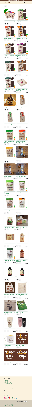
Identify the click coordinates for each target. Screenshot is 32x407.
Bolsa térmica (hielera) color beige (9, 312)
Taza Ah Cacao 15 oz (7, 345)
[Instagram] (5, 398)
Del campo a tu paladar (8, 382)
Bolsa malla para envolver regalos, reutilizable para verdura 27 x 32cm (22, 295)
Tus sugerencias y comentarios (11, 394)
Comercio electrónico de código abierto (23, 403)
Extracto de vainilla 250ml (8, 277)
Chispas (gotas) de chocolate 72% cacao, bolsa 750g (9, 193)
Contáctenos (8, 393)
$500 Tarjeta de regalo (8, 362)
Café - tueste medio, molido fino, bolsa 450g (21, 125)
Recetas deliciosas (7, 385)
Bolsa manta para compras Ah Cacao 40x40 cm (9, 295)
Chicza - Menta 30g (19, 312)
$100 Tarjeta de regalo (20, 345)
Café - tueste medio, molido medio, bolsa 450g (21, 107)
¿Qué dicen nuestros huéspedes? (9, 384)
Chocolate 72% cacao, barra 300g (21, 158)
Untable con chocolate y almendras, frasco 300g (8, 107)
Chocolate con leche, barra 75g (21, 73)
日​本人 (12, 404)
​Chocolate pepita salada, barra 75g (10, 55)
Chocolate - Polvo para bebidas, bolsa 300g (9, 142)
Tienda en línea (6, 381)
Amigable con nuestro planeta (9, 387)
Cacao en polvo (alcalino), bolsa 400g (9, 211)
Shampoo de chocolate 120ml (21, 244)
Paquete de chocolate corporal (21, 227)
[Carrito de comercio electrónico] (24, 3)
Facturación (6, 380)
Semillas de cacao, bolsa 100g (9, 227)
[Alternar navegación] (27, 3)
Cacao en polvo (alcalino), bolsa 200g (21, 193)
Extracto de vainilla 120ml (20, 277)
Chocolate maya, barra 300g (8, 176)
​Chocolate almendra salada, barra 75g (21, 39)
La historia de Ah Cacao (8, 383)
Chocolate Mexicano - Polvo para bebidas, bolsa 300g (9, 159)
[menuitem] (6, 405)
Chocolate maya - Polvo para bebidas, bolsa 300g (21, 142)
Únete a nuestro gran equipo (9, 388)
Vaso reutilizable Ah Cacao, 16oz (9, 329)
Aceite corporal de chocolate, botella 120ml (21, 261)
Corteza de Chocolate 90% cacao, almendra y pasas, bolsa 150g (21, 211)
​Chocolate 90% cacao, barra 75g (9, 89)
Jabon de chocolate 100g (8, 244)
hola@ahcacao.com (9, 395)
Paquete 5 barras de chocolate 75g (10, 21)
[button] (5, 24)
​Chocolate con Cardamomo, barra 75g (21, 56)
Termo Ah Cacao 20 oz (20, 329)
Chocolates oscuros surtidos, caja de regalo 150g (21, 90)
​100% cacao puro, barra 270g (21, 176)
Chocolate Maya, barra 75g (8, 38)
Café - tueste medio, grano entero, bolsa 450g (8, 125)
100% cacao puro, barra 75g (8, 73)
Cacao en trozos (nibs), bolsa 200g (9, 260)
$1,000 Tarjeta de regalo (20, 362)
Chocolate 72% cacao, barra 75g (21, 21)
